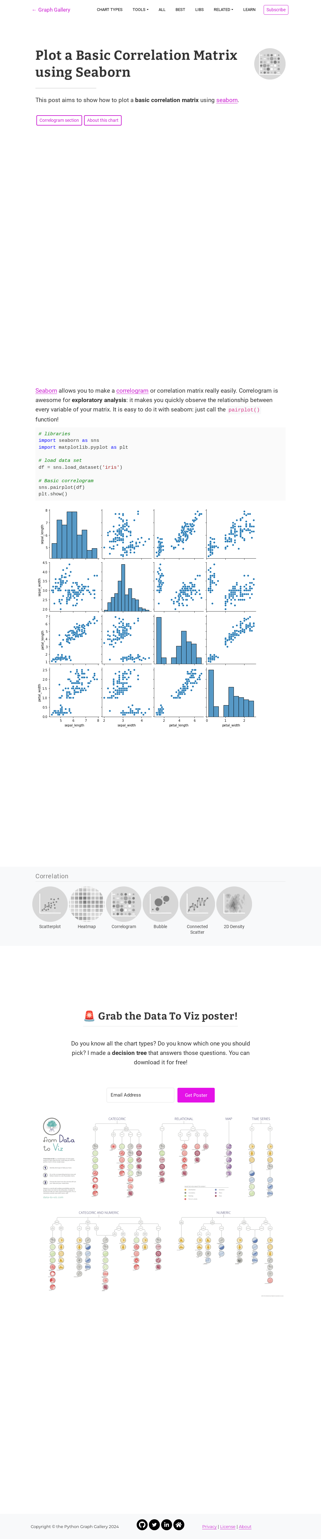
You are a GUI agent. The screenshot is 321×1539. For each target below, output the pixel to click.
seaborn (227, 100)
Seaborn (46, 390)
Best (180, 9)
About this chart (102, 120)
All (162, 9)
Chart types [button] (110, 9)
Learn (249, 9)
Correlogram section (59, 120)
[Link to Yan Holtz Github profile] (142, 1524)
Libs (199, 9)
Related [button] (222, 9)
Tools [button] (139, 9)
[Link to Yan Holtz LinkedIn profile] (166, 1524)
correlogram (132, 390)
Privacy (209, 1526)
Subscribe (276, 9)
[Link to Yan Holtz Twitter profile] (154, 1524)
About (245, 1526)
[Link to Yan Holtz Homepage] (178, 1524)
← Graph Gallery (51, 10)
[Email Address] (140, 1095)
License (227, 1526)
